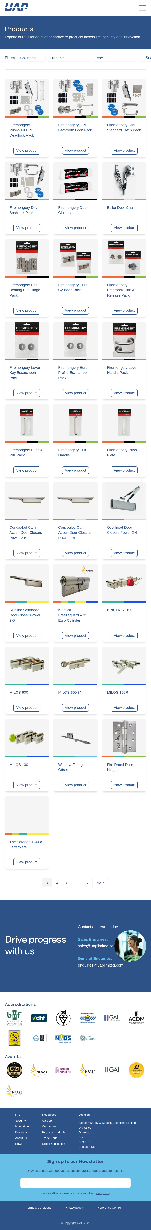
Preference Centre (109, 1207)
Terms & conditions (38, 1207)
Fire (17, 1114)
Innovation (22, 1126)
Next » (100, 882)
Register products (53, 1132)
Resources (49, 1114)
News (19, 1143)
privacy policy (102, 1193)
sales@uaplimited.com (97, 946)
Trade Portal (50, 1138)
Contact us (49, 1126)
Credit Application (53, 1143)
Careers (47, 1120)
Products (21, 1132)
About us (21, 1138)
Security (20, 1120)
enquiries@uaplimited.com (100, 965)
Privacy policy (74, 1207)
